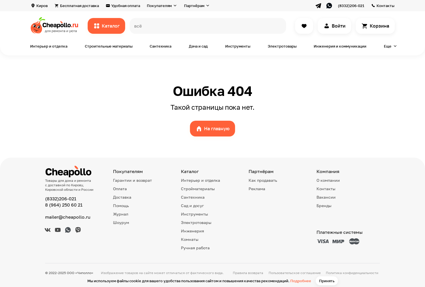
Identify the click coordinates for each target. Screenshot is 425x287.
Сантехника (160, 46)
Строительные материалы (108, 46)
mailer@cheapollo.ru (67, 217)
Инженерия (192, 230)
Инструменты (237, 46)
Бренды (323, 205)
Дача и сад (198, 46)
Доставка (122, 197)
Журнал (120, 214)
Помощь (121, 205)
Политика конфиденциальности (352, 273)
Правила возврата (248, 273)
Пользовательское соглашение (295, 273)
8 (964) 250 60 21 (64, 205)
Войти (339, 26)
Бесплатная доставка (79, 5)
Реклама (257, 188)
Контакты (385, 5)
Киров (42, 5)
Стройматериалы (198, 188)
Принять (327, 281)
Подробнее (300, 281)
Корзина (379, 26)
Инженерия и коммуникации (340, 46)
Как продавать (263, 180)
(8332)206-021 (351, 5)
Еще (387, 46)
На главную (216, 128)
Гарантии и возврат (132, 180)
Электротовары (282, 46)
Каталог (110, 26)
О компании (328, 180)
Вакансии (326, 197)
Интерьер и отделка (48, 46)
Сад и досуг (192, 205)
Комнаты (189, 239)
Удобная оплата (125, 5)
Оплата (120, 188)
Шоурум (121, 222)
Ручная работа (195, 247)
